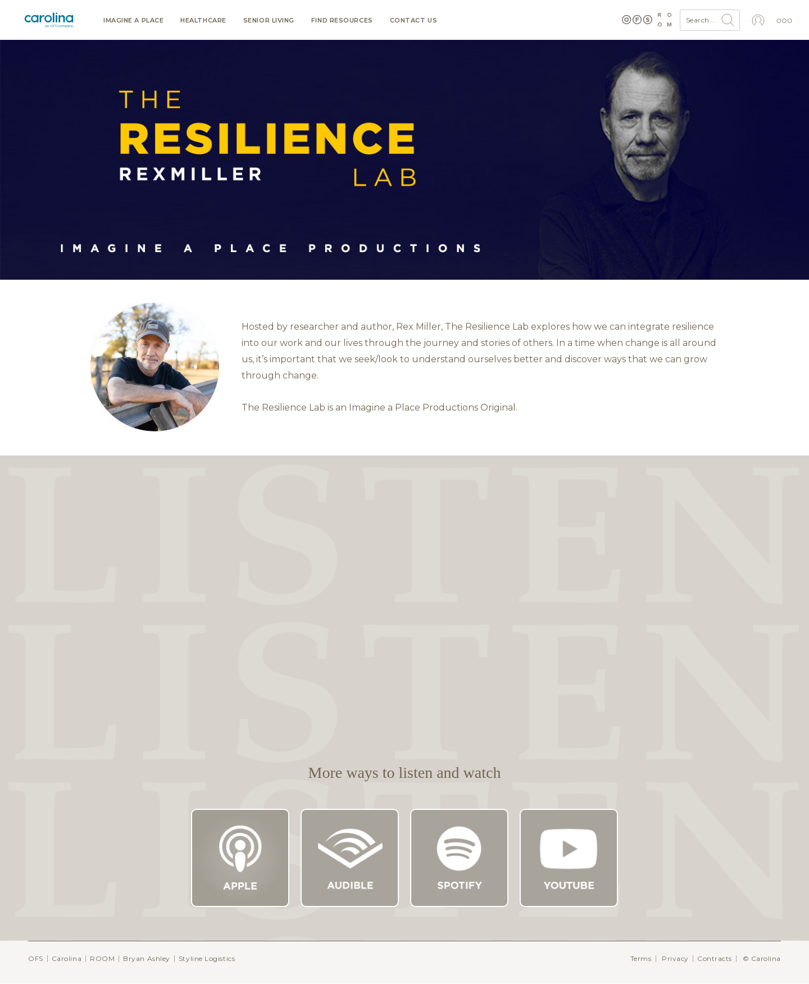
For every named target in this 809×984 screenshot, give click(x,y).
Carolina (66, 958)
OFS (35, 958)
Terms (641, 958)
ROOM (102, 958)
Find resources (342, 20)
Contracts (714, 958)
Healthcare (203, 20)
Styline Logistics (207, 958)
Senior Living (268, 20)
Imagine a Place (133, 20)
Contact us (414, 20)
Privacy (675, 958)
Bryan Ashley (146, 958)
